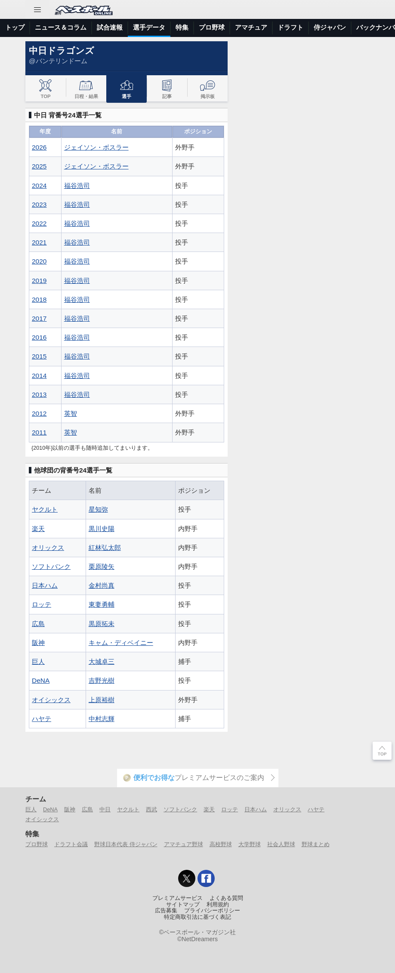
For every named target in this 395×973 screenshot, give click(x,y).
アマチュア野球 (183, 844)
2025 (39, 166)
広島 (38, 623)
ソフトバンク (51, 566)
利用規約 (218, 905)
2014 (39, 375)
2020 (39, 261)
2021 (39, 242)
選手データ (149, 27)
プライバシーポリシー (212, 911)
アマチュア (251, 27)
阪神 (38, 642)
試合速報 (110, 27)
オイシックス (51, 699)
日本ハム (45, 585)
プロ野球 (212, 27)
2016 (39, 337)
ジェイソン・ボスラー (96, 147)
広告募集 (166, 911)
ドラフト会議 (71, 844)
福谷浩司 (77, 185)
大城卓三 (101, 661)
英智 (70, 413)
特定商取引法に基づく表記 (197, 917)
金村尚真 (101, 585)
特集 (182, 27)
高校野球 (221, 844)
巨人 (38, 661)
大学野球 (249, 844)
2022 (39, 223)
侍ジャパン (330, 27)
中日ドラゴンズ (61, 50)
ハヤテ (41, 718)
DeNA (40, 680)
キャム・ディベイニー (121, 642)
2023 (39, 204)
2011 (39, 432)
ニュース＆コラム (60, 27)
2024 (39, 185)
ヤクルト (45, 509)
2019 (39, 280)
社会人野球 (281, 844)
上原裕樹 (101, 699)
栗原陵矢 (101, 566)
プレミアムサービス (177, 898)
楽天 (38, 528)
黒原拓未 (101, 623)
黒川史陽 (101, 528)
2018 (39, 299)
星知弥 (98, 509)
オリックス (48, 547)
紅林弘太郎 (105, 547)
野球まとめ (316, 844)
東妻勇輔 (101, 604)
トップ (15, 27)
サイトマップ (183, 905)
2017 (39, 318)
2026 (39, 147)
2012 (39, 413)
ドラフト (290, 27)
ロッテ (41, 604)
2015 (39, 356)
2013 (39, 394)
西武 (151, 809)
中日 (105, 809)
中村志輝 (101, 718)
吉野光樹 (101, 680)
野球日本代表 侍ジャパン (125, 844)
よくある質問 (226, 898)
